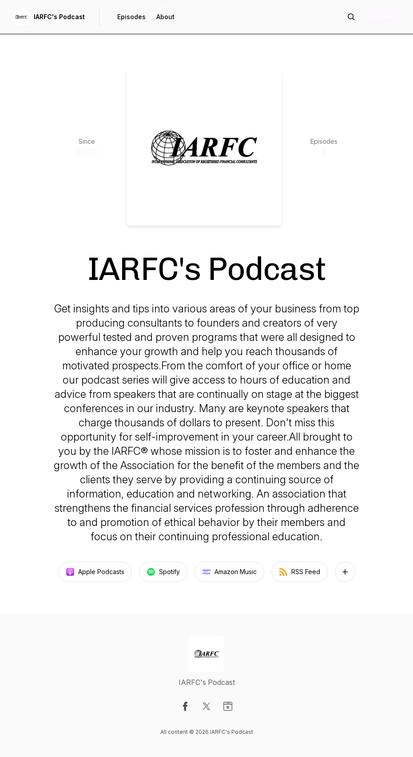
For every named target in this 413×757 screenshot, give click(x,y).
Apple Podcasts (95, 571)
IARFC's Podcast (59, 16)
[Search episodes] (351, 17)
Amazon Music (229, 571)
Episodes (131, 16)
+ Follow (380, 16)
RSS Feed (299, 571)
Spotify (163, 571)
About (165, 16)
